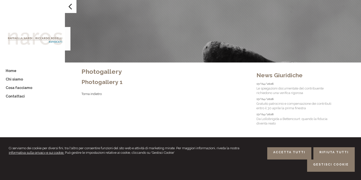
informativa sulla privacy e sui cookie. (36, 152)
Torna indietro (91, 94)
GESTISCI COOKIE (331, 164)
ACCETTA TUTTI (289, 152)
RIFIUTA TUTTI (334, 152)
